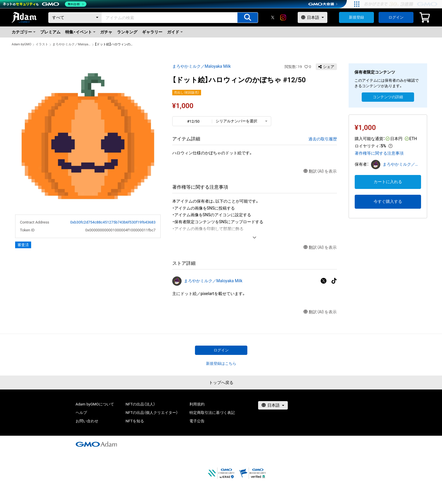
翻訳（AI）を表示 (320, 171)
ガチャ (106, 32)
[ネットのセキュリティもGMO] (44, 4)
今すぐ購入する (388, 201)
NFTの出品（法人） (140, 404)
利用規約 (197, 404)
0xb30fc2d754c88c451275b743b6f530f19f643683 (112, 222)
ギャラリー (152, 32)
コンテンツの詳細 (388, 97)
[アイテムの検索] (247, 17)
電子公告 (197, 421)
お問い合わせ (87, 421)
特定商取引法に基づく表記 (212, 412)
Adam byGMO (21, 44)
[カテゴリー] (75, 17)
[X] (273, 17)
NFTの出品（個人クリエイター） (152, 412)
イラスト (41, 44)
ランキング (127, 32)
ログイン (396, 17)
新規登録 (356, 17)
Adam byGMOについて (95, 404)
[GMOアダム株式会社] (96, 444)
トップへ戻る (221, 382)
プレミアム (50, 32)
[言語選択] (312, 17)
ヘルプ (81, 412)
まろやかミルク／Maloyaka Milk (71, 44)
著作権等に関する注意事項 (379, 153)
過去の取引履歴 (322, 139)
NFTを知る (135, 421)
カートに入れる (388, 181)
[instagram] (283, 17)
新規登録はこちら (221, 363)
